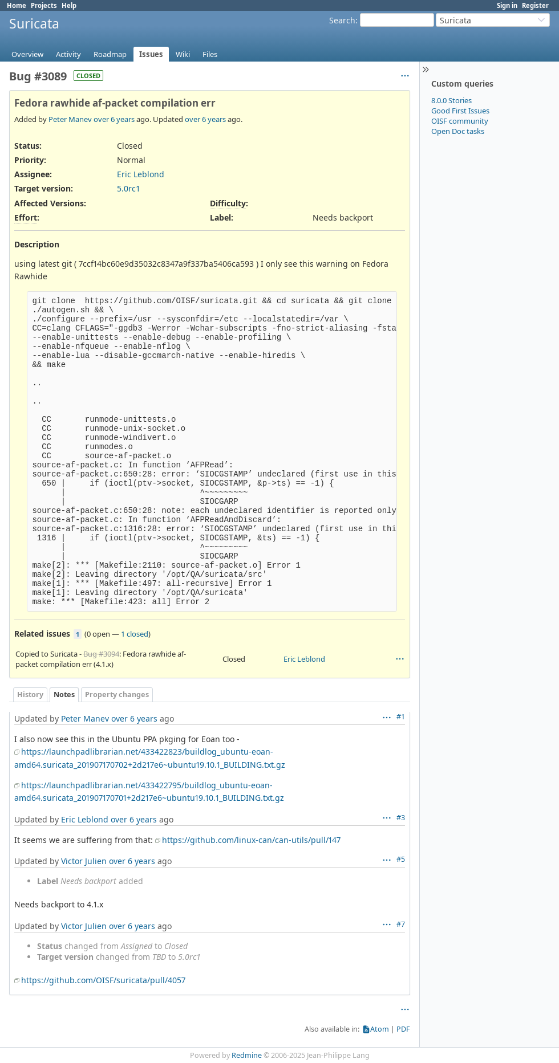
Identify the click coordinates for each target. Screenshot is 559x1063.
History (30, 694)
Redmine (247, 1055)
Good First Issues (460, 110)
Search (342, 20)
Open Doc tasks (457, 131)
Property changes (117, 694)
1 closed (134, 634)
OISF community (459, 121)
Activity (68, 54)
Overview (27, 54)
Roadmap (110, 54)
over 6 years (114, 119)
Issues (151, 54)
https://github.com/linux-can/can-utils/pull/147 (251, 839)
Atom (379, 1029)
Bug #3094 (101, 654)
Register (535, 5)
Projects (44, 5)
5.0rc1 (128, 188)
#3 (400, 817)
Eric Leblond (140, 174)
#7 (400, 924)
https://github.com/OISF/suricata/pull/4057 (103, 980)
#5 (400, 859)
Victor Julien (84, 861)
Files (209, 54)
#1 (400, 717)
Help (69, 5)
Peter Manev (70, 119)
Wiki (183, 54)
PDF (403, 1029)
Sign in (507, 5)
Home (16, 5)
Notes (64, 694)
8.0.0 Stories (451, 100)
